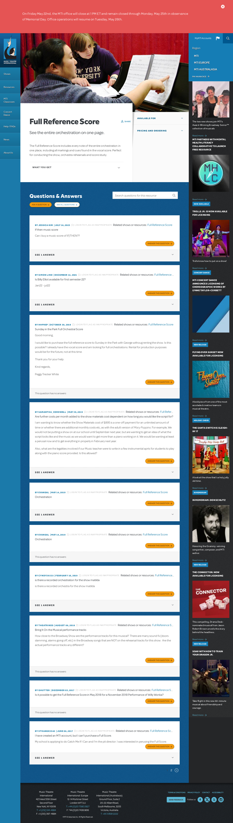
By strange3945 (45, 731)
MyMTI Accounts (203, 38)
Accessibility (217, 792)
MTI (196, 56)
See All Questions (66, 204)
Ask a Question (39, 204)
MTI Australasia (205, 69)
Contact (206, 792)
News (6, 139)
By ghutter (42, 690)
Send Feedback (176, 800)
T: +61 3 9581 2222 (109, 813)
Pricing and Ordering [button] (152, 130)
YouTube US (214, 799)
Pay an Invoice (199, 76)
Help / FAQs (9, 126)
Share (128, 121)
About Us (8, 152)
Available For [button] (146, 118)
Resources (9, 87)
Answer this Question (158, 243)
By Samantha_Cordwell (50, 412)
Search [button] (228, 38)
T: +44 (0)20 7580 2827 (78, 806)
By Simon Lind (44, 275)
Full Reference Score (159, 225)
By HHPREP (41, 324)
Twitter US (207, 799)
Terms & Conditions (176, 792)
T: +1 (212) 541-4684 (46, 810)
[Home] (10, 50)
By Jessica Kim (44, 225)
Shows (7, 73)
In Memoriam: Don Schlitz (209, 500)
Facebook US (200, 799)
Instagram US (221, 799)
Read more (200, 135)
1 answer (45, 254)
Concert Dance (8, 113)
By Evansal (42, 492)
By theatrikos (44, 625)
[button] (218, 38)
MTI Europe (202, 62)
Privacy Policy (193, 792)
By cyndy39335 (44, 575)
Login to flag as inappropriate (93, 225)
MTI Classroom (9, 100)
